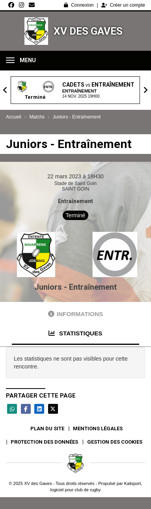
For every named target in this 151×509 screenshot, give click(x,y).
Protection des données (44, 442)
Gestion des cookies (114, 442)
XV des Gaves (88, 31)
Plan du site (47, 428)
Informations (75, 314)
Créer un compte (123, 5)
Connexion (78, 5)
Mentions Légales (98, 428)
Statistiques (75, 333)
